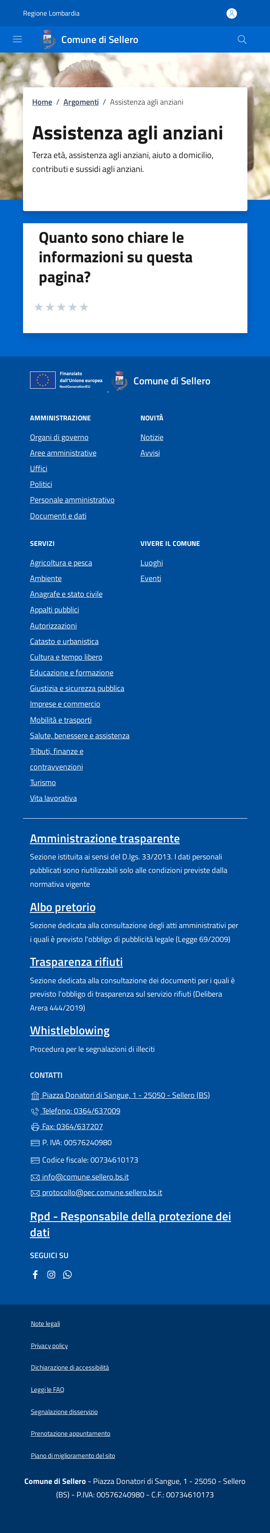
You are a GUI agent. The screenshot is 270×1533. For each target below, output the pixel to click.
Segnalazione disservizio (64, 1412)
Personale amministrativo (72, 499)
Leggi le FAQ (47, 1389)
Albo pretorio (63, 907)
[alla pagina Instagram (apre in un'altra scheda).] (51, 1274)
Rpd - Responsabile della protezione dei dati (130, 1224)
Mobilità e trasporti (61, 720)
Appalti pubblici (54, 609)
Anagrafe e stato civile (66, 594)
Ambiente (46, 578)
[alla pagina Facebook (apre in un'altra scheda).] (35, 1274)
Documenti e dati (58, 516)
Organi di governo (59, 437)
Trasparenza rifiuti (76, 961)
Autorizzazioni (53, 625)
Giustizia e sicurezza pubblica (77, 688)
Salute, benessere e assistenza (80, 735)
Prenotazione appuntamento (70, 1433)
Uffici (38, 468)
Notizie (151, 437)
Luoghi (151, 562)
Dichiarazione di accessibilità (70, 1367)
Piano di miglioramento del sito (73, 1455)
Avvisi (150, 453)
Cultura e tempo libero (66, 657)
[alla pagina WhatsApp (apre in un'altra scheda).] (67, 1274)
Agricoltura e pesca (61, 562)
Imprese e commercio (65, 704)
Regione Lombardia (51, 13)
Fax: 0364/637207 (66, 1126)
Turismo (43, 782)
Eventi (150, 578)
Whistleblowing (70, 1030)
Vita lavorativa (53, 798)
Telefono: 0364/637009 (75, 1111)
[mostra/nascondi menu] (17, 39)
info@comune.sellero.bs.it (79, 1177)
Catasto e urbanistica (64, 641)
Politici (41, 484)
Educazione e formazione (71, 672)
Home (42, 102)
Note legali (45, 1323)
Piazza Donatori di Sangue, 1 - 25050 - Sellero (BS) (135, 1094)
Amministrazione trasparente (105, 838)
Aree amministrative (63, 453)
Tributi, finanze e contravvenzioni (56, 759)
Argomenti (81, 102)
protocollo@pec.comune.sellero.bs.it (96, 1192)
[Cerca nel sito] (242, 39)
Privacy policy (49, 1346)
